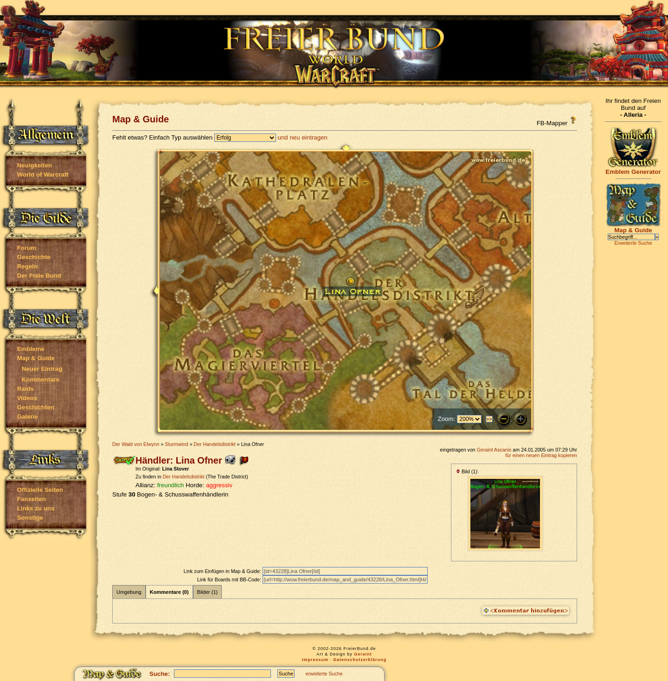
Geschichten (35, 407)
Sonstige (30, 517)
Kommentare (40, 379)
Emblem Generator (633, 169)
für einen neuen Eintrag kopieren (541, 455)
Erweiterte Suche (633, 243)
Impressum (315, 659)
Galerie (27, 416)
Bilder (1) (207, 592)
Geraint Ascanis (494, 449)
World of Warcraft (43, 174)
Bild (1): (467, 471)
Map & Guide (36, 358)
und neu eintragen (303, 137)
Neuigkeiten (34, 165)
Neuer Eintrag (42, 368)
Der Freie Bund (39, 275)
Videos (27, 398)
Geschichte (34, 257)
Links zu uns (36, 508)
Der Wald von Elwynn (135, 444)
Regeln (27, 266)
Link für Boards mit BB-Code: (230, 579)
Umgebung (128, 592)
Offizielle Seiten (40, 489)
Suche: (159, 673)
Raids (25, 388)
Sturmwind (176, 444)
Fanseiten (31, 499)
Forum (26, 247)
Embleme (31, 348)
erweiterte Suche (324, 673)
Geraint (363, 654)
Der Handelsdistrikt (215, 444)
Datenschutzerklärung (360, 659)
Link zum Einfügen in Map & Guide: (223, 571)
